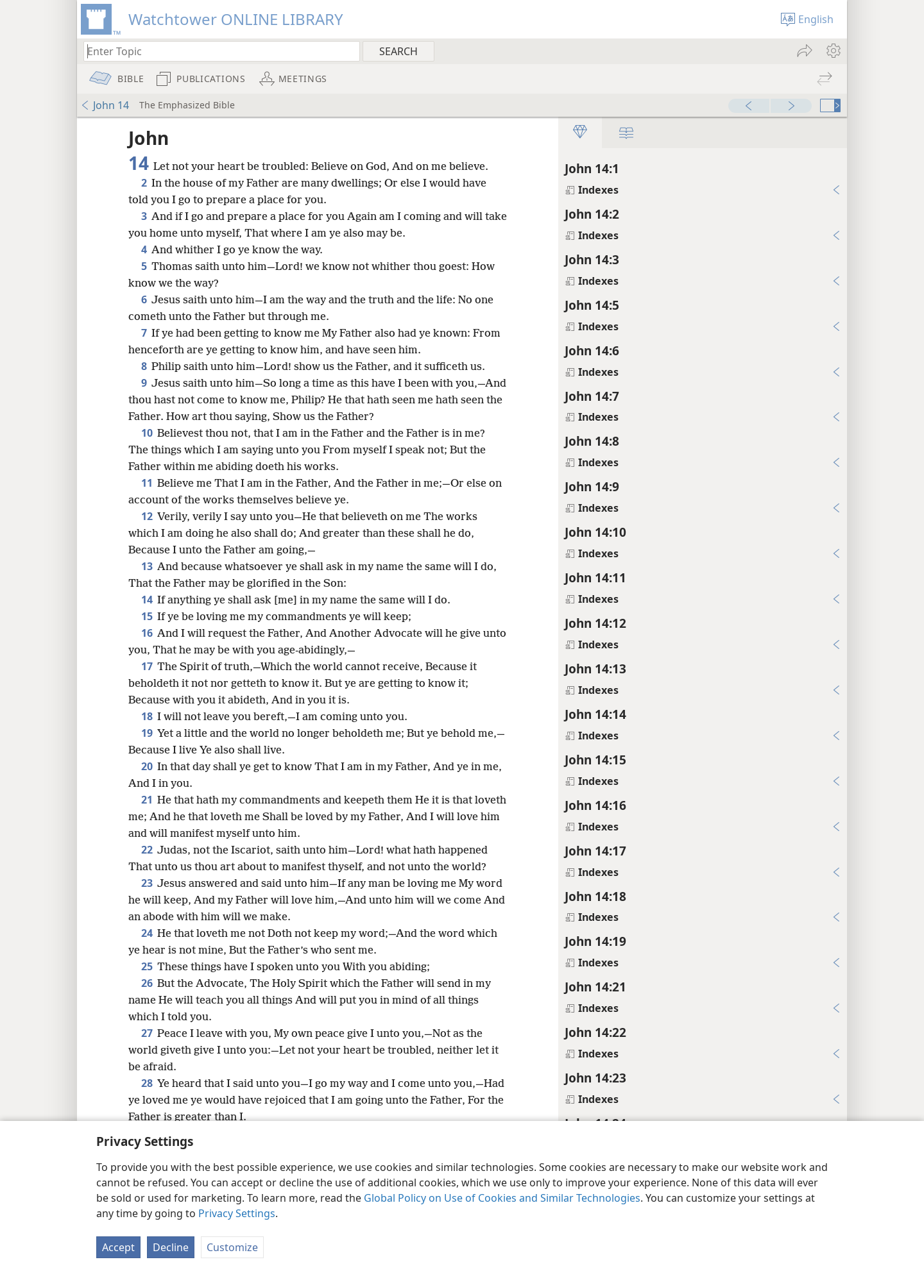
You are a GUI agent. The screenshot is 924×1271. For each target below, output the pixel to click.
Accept (118, 1247)
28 (147, 1083)
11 (147, 483)
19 (147, 733)
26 (147, 983)
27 (147, 1033)
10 (147, 433)
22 (147, 850)
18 (147, 716)
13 (147, 566)
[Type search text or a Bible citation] (215, 51)
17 (147, 666)
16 (147, 633)
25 (147, 966)
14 (147, 600)
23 (147, 883)
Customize (232, 1247)
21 (147, 800)
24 (147, 933)
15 (147, 616)
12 (147, 516)
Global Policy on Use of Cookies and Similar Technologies (502, 1198)
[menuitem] (832, 50)
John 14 (104, 105)
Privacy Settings (236, 1213)
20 (147, 766)
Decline (171, 1247)
